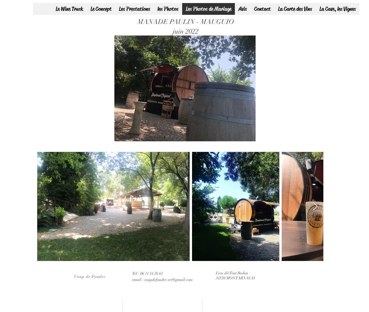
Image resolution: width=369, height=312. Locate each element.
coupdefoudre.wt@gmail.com (168, 279)
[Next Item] (315, 206)
